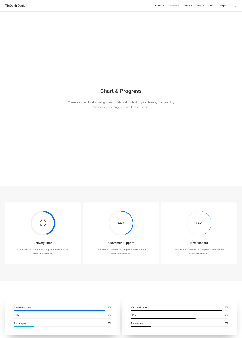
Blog (200, 6)
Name (9, 298)
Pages (224, 6)
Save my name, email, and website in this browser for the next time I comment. (45, 314)
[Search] (235, 5)
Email (87, 298)
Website (166, 298)
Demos (159, 6)
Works (188, 6)
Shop (212, 6)
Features (174, 6)
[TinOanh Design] (16, 5)
